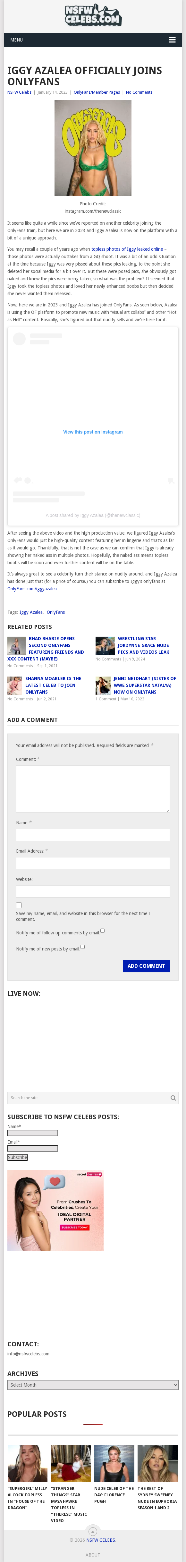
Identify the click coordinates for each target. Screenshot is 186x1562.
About (93, 1554)
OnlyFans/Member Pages (97, 92)
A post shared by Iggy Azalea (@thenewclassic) (93, 515)
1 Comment (106, 699)
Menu (16, 39)
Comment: (27, 759)
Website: (24, 879)
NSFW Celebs (19, 92)
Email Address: (31, 851)
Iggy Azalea (31, 612)
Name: (23, 822)
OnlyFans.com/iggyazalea (32, 588)
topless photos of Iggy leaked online (127, 249)
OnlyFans (56, 612)
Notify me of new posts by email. (48, 948)
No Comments (139, 92)
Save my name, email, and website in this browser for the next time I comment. (83, 916)
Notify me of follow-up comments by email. (58, 932)
